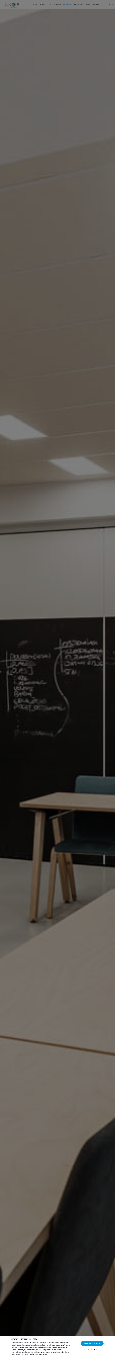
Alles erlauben (92, 1343)
